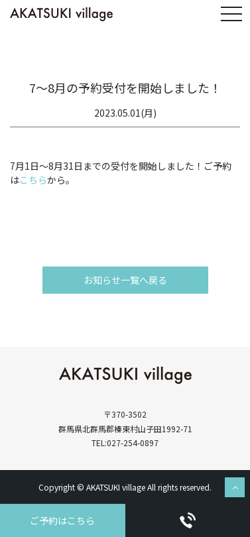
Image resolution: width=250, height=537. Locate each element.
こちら (33, 179)
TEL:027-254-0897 (125, 442)
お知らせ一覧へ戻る (125, 279)
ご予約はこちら (62, 520)
